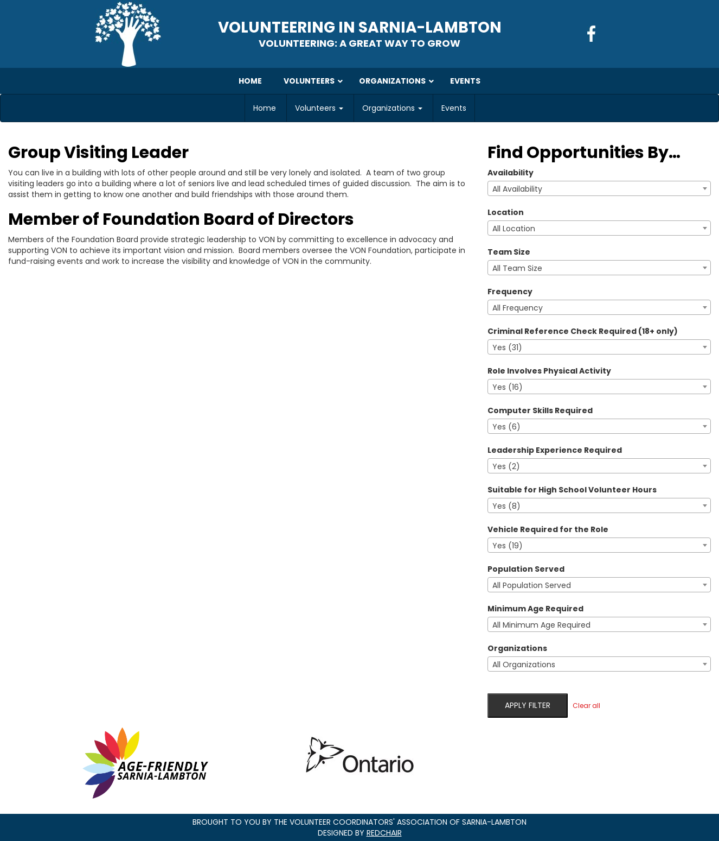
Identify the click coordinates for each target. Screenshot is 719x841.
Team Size (508, 251)
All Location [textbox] (513, 228)
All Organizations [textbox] (523, 664)
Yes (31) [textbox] (507, 347)
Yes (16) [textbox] (507, 387)
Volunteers (319, 108)
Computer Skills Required (540, 410)
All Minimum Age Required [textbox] (541, 624)
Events (453, 108)
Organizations (392, 108)
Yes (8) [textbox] (506, 506)
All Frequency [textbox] (517, 307)
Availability (510, 172)
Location (505, 212)
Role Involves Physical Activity (549, 370)
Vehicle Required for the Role (547, 529)
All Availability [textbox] (517, 189)
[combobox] (599, 188)
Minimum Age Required (535, 608)
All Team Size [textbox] (517, 268)
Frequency (509, 291)
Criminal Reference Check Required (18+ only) (582, 331)
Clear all (586, 705)
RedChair (384, 832)
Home (264, 108)
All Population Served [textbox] (531, 585)
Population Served (525, 569)
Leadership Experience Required (554, 450)
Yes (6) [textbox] (506, 426)
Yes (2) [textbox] (506, 466)
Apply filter (527, 705)
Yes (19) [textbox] (507, 545)
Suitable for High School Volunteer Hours (572, 489)
